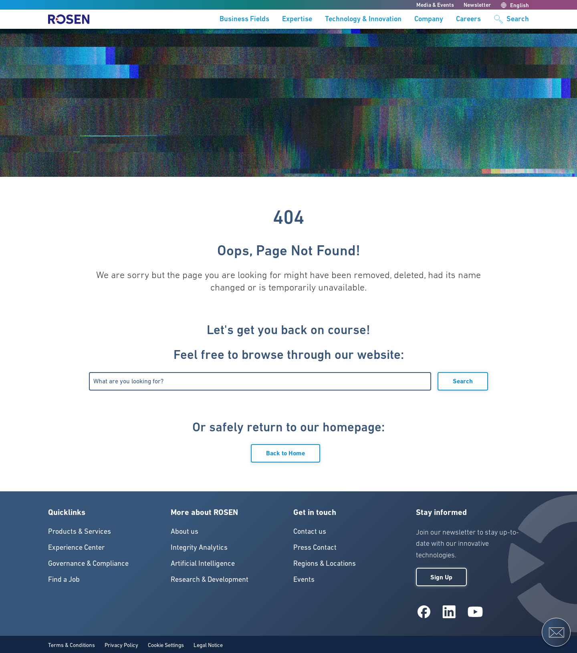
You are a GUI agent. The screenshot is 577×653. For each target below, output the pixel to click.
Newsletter (477, 5)
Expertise (297, 19)
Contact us (309, 531)
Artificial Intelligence (203, 563)
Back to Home (285, 453)
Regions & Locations (324, 563)
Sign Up (441, 577)
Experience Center (76, 547)
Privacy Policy (121, 645)
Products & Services (79, 531)
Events (304, 579)
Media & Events (435, 5)
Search (463, 381)
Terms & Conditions (71, 645)
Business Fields (244, 19)
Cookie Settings (166, 645)
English (514, 5)
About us (184, 531)
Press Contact (315, 547)
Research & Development (209, 579)
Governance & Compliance (88, 563)
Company (428, 19)
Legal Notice (208, 645)
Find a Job (64, 579)
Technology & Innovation (363, 19)
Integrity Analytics (199, 547)
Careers (468, 19)
